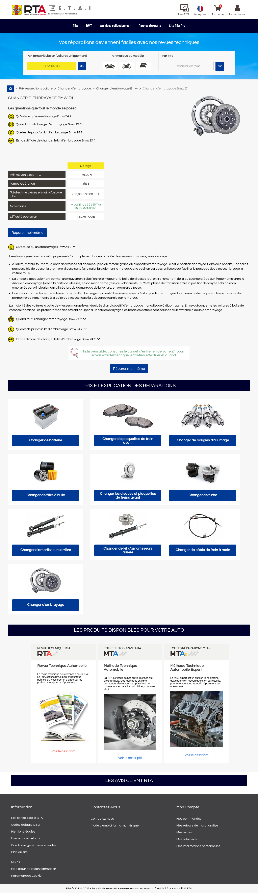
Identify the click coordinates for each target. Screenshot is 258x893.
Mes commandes (189, 818)
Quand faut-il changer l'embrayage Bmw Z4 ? (49, 124)
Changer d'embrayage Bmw (117, 88)
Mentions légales (23, 831)
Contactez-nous (102, 818)
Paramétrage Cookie (26, 875)
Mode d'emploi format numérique (115, 825)
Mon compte (187, 807)
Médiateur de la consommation (33, 868)
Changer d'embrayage (74, 88)
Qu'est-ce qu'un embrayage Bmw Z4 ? (43, 116)
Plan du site (19, 852)
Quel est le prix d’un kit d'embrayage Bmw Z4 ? (49, 132)
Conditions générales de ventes (33, 845)
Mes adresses (186, 839)
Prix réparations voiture (36, 88)
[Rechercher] (187, 66)
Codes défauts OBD (25, 824)
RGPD (15, 862)
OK (220, 66)
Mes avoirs (184, 832)
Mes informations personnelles (198, 846)
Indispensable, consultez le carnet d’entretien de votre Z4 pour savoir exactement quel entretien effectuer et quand (133, 353)
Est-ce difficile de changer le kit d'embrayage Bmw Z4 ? (56, 140)
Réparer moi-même (27, 233)
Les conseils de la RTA (27, 817)
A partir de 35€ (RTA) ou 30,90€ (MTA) (86, 206)
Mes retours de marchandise (197, 825)
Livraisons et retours (25, 838)
